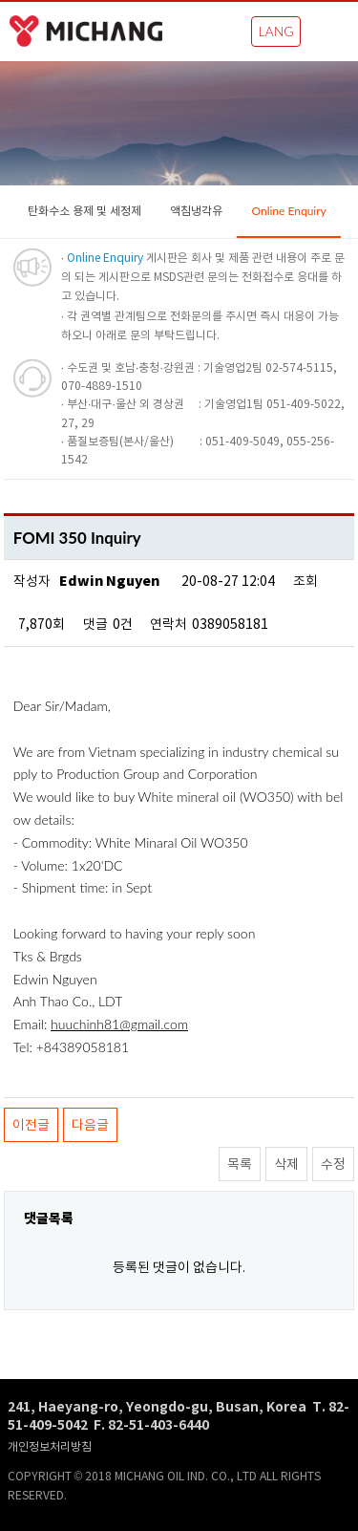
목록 (239, 1163)
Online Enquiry (288, 211)
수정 (333, 1163)
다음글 (90, 1124)
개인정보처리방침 (50, 1446)
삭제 (286, 1163)
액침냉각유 (196, 211)
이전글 (31, 1124)
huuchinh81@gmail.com (119, 1024)
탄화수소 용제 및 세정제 (84, 211)
